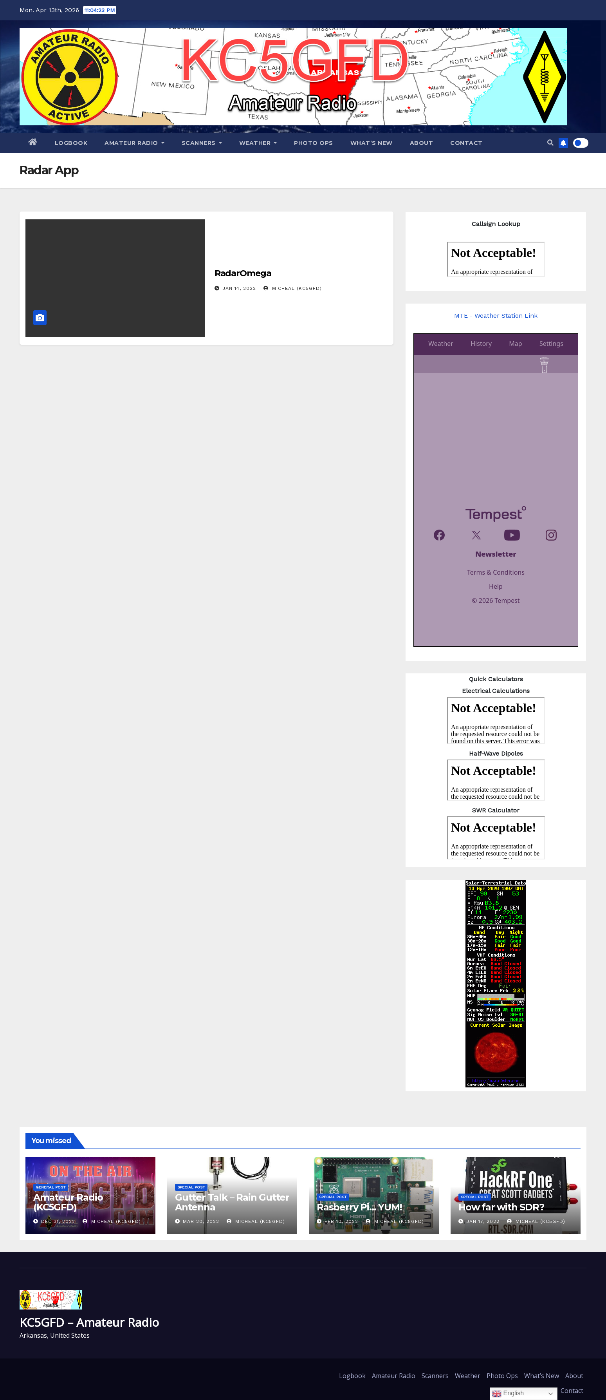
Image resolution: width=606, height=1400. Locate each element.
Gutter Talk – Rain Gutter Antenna (232, 1202)
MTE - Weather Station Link (495, 315)
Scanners (202, 143)
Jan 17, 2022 (483, 1221)
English (508, 1393)
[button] (550, 143)
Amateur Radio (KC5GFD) (68, 1202)
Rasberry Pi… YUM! (359, 1207)
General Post (51, 1187)
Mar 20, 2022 (201, 1221)
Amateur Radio (134, 143)
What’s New (371, 143)
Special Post (191, 1187)
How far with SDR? (501, 1207)
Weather (258, 143)
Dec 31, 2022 (58, 1221)
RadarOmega (243, 273)
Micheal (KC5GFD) (292, 288)
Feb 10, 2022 (341, 1221)
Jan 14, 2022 (239, 288)
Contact (466, 143)
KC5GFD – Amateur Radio (89, 1322)
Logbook (71, 143)
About (421, 143)
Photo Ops (313, 143)
